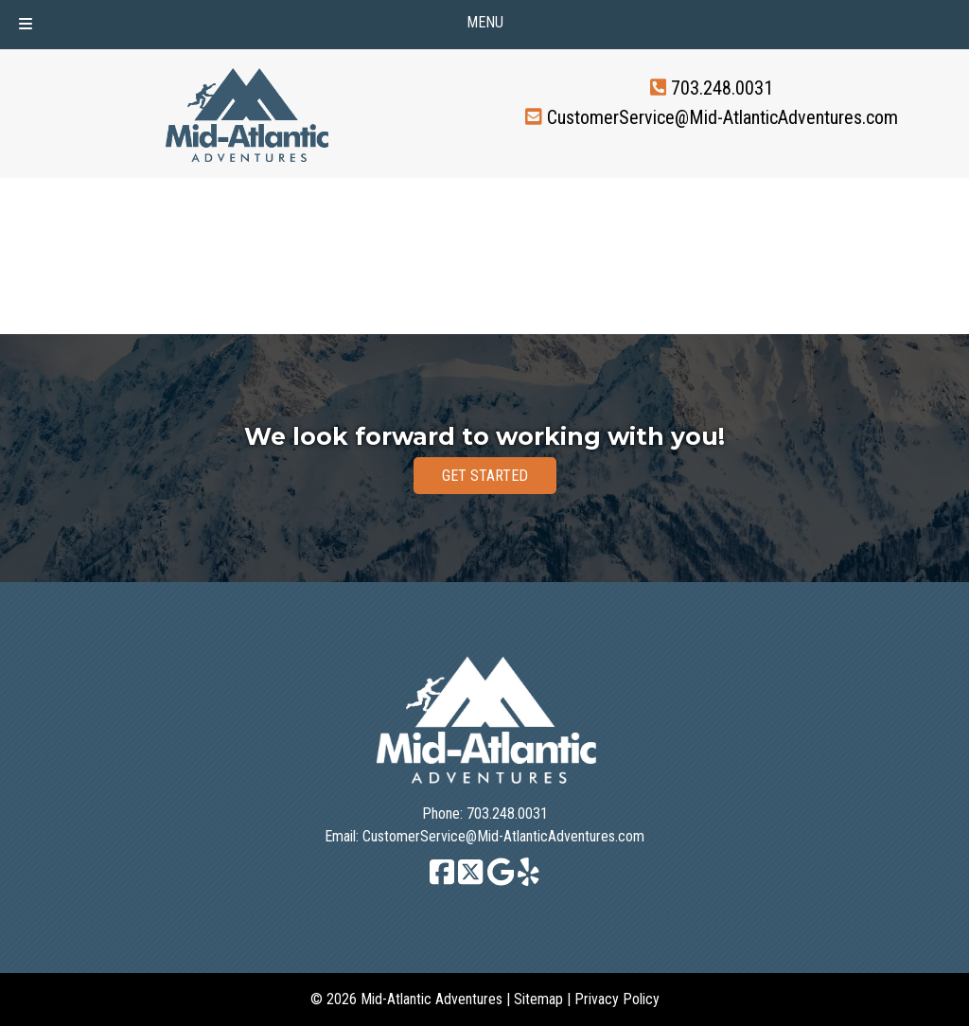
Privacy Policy (617, 999)
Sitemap (538, 999)
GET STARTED (485, 476)
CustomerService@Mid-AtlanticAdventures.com (722, 116)
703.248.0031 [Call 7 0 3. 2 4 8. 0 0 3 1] (722, 88)
